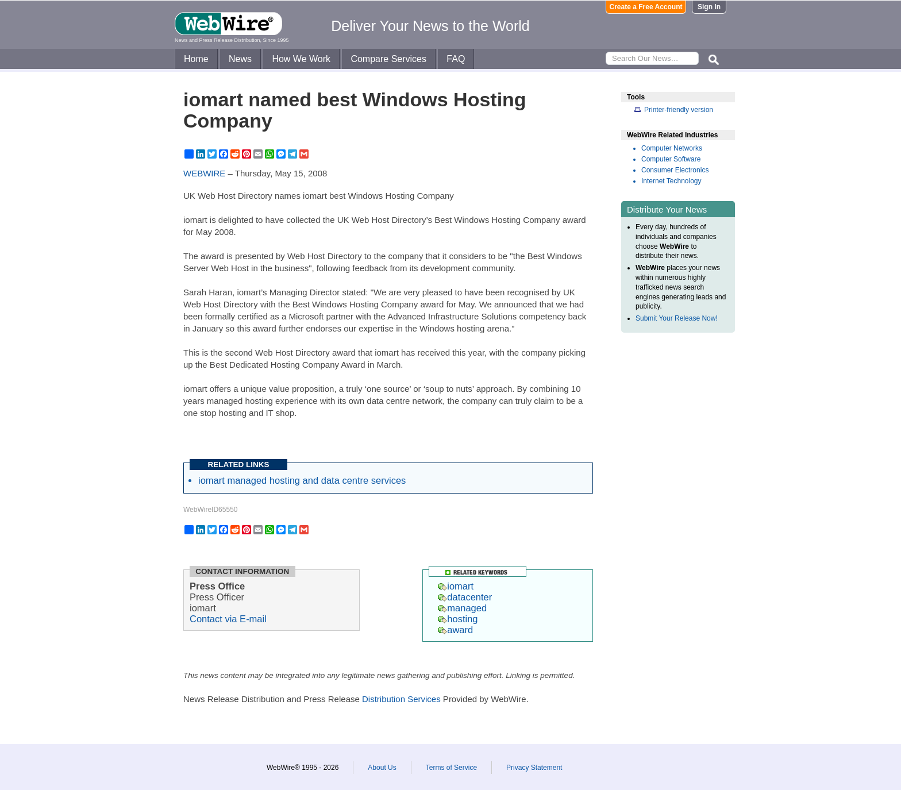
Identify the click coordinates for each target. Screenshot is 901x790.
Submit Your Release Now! (677, 318)
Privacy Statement (534, 768)
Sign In (709, 7)
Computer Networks (671, 148)
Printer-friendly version (678, 110)
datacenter (465, 597)
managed (462, 608)
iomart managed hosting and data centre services (302, 480)
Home (196, 59)
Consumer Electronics (675, 170)
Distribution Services (401, 699)
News (240, 59)
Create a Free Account (646, 7)
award (455, 630)
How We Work (301, 59)
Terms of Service (451, 768)
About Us (382, 768)
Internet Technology (671, 181)
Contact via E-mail (228, 619)
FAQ (455, 59)
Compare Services (388, 59)
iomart (455, 586)
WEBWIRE (204, 173)
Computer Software (670, 159)
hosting (458, 619)
